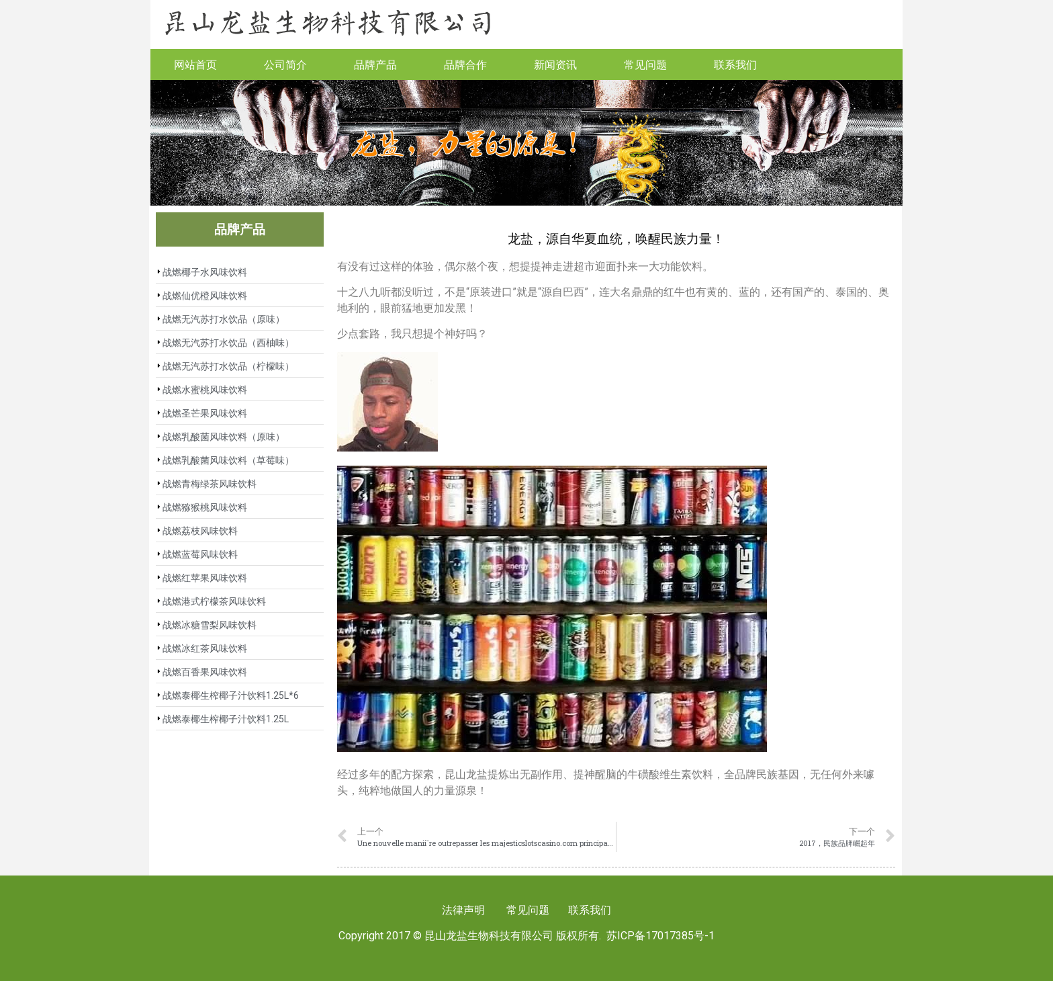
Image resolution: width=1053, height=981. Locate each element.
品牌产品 (375, 64)
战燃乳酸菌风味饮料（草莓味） (228, 460)
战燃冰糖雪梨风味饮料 (210, 625)
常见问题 (645, 64)
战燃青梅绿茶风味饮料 (210, 483)
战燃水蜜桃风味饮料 (205, 389)
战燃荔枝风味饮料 (200, 530)
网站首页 (195, 64)
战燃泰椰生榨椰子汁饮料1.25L (226, 719)
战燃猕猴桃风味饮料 (205, 507)
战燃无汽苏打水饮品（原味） (224, 319)
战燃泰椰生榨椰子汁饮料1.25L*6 (231, 695)
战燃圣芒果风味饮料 (205, 413)
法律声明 (463, 910)
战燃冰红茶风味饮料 (205, 648)
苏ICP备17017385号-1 (660, 935)
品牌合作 (465, 64)
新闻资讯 (555, 64)
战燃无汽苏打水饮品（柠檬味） (228, 366)
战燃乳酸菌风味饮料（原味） (224, 436)
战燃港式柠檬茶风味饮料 (214, 601)
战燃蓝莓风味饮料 (200, 554)
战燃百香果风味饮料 (205, 672)
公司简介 (285, 64)
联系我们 (735, 64)
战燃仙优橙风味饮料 (205, 295)
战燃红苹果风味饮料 (205, 577)
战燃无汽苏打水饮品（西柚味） (228, 342)
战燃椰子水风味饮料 (205, 272)
